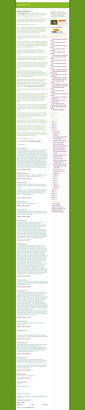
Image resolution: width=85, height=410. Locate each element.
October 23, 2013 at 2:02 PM (23, 378)
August (55, 175)
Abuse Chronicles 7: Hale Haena (60, 84)
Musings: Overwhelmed (58, 142)
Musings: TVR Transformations (60, 146)
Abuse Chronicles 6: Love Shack (60, 85)
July (54, 176)
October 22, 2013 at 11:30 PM (24, 286)
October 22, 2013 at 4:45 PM (23, 205)
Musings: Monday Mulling (59, 149)
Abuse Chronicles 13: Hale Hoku (60, 69)
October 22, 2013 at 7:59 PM (23, 240)
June (54, 178)
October (55, 135)
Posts (53, 114)
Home (32, 404)
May (54, 180)
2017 (53, 122)
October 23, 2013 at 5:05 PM (23, 400)
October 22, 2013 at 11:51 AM (24, 178)
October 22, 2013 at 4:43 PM (23, 197)
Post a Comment (21, 402)
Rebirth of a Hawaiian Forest (59, 208)
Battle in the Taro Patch (57, 207)
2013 (53, 129)
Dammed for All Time (57, 210)
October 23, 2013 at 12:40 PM (24, 370)
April (54, 182)
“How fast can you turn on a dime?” (35, 86)
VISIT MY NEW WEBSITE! (58, 109)
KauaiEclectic (23, 4)
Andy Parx (21, 374)
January (55, 188)
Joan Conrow (22, 173)
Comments (54, 117)
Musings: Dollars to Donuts (59, 140)
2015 (53, 125)
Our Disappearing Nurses (58, 211)
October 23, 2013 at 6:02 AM (23, 353)
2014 (53, 127)
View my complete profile (57, 27)
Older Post (45, 404)
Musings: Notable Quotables (60, 155)
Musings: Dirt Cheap (58, 158)
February (55, 186)
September (56, 173)
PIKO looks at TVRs (57, 169)
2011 (53, 191)
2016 (53, 124)
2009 (53, 195)
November (55, 133)
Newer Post (20, 404)
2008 (53, 197)
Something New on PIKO (59, 171)
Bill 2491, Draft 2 (24, 13)
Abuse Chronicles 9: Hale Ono (59, 79)
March (55, 184)
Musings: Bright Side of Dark (60, 164)
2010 (53, 193)
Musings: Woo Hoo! (57, 156)
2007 (53, 199)
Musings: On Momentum (59, 147)
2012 (53, 189)
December (55, 131)
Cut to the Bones (56, 203)
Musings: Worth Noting (58, 144)
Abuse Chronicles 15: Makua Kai (60, 55)
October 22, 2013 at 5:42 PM (23, 216)
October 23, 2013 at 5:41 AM (23, 338)
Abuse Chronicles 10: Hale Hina (59, 77)
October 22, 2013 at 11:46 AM (24, 169)
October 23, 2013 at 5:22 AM (23, 326)
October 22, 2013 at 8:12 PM (23, 276)
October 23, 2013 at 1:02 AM (23, 317)
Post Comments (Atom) (28, 407)
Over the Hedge (56, 205)
